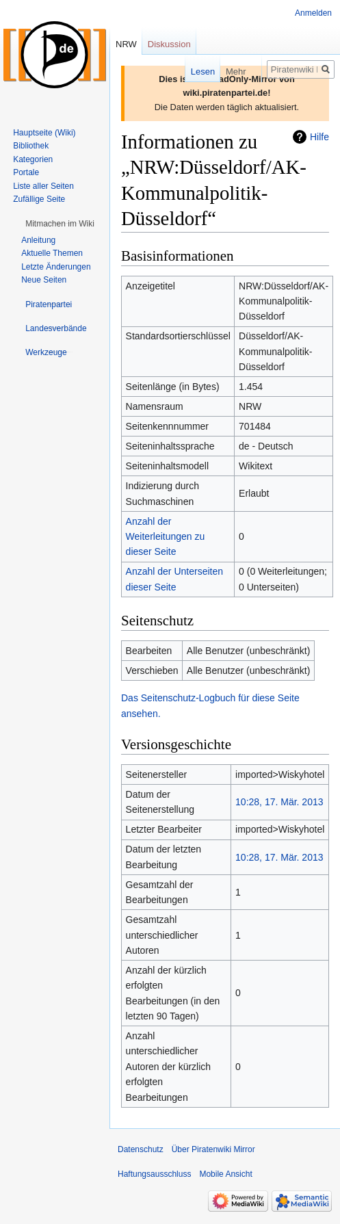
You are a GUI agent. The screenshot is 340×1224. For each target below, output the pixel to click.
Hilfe (319, 136)
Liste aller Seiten (43, 186)
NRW (126, 44)
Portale (26, 172)
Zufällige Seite (39, 199)
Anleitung (38, 240)
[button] (59, 224)
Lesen (189, 71)
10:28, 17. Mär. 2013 (279, 801)
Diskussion (169, 44)
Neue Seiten (43, 280)
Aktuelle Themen (52, 253)
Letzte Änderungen (55, 267)
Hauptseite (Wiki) (44, 133)
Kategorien (33, 159)
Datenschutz (141, 1149)
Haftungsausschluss (154, 1174)
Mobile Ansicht (225, 1174)
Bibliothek (31, 146)
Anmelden (313, 13)
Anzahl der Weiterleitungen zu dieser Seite (165, 537)
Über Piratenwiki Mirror (213, 1149)
